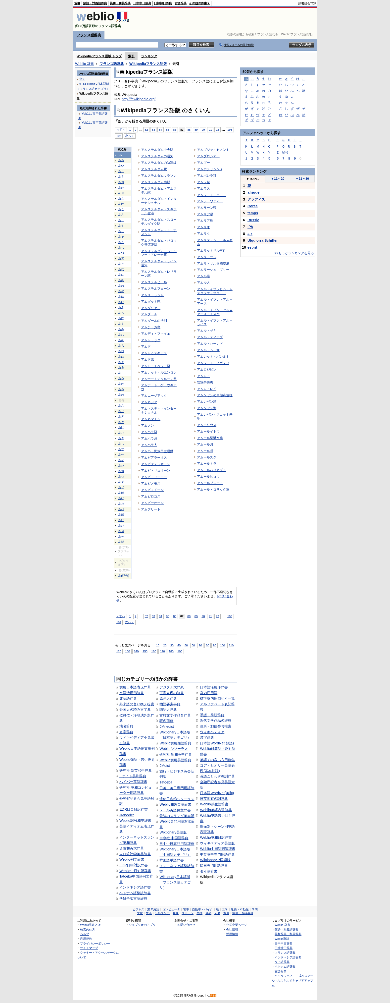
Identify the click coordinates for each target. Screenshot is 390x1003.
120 (118, 651)
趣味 (176, 913)
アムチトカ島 (150, 327)
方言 (226, 913)
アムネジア (149, 402)
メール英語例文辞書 (175, 810)
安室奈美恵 (205, 382)
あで (121, 482)
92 (217, 129)
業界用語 (153, 909)
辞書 (77, 3)
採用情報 (232, 934)
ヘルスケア (162, 913)
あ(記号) (123, 575)
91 (210, 129)
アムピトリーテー (154, 477)
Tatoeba (165, 782)
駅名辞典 (166, 721)
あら (121, 367)
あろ (121, 389)
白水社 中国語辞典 (173, 838)
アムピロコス (150, 496)
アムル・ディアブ (210, 337)
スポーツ (188, 913)
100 (222, 645)
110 (231, 645)
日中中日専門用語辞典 (176, 844)
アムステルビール (154, 282)
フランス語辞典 (89, 35)
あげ (121, 427)
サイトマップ (89, 947)
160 (153, 651)
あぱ (121, 520)
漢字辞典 (207, 737)
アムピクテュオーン (155, 464)
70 (200, 645)
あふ (121, 307)
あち (121, 247)
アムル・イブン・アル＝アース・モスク (215, 312)
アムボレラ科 (206, 175)
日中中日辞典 (142, 3)
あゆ (121, 356)
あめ (121, 340)
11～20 (278, 178)
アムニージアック (154, 395)
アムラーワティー (210, 201)
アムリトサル (206, 257)
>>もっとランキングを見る (294, 253)
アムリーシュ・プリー (213, 270)
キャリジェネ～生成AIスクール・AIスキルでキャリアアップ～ (292, 980)
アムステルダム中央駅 (157, 150)
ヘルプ (84, 934)
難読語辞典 (128, 698)
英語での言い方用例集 (217, 760)
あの (121, 291)
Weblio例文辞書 (131, 859)
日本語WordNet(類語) (217, 743)
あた (121, 242)
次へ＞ (129, 135)
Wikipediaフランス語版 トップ (99, 56)
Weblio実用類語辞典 (175, 743)
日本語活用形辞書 (214, 687)
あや (121, 351)
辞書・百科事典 (242, 913)
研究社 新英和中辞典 (135, 771)
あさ (121, 215)
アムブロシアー (208, 156)
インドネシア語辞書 (135, 887)
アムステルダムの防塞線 (159, 163)
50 (186, 645)
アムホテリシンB (209, 169)
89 (196, 129)
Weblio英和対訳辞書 (216, 837)
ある (121, 378)
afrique (253, 192)
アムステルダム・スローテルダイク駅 (159, 221)
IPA (250, 227)
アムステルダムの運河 (157, 156)
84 (160, 129)
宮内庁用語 (208, 693)
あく (121, 198)
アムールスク (206, 457)
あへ (121, 313)
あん (121, 405)
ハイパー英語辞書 (133, 782)
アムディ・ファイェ (155, 333)
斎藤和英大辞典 (131, 848)
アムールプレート (210, 483)
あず (121, 449)
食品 (208, 913)
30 (172, 645)
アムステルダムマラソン (159, 175)
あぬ (121, 280)
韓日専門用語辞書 (214, 866)
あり (121, 373)
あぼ (121, 514)
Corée (252, 206)
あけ (121, 204)
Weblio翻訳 (282, 938)
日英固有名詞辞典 (214, 799)
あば (121, 493)
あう (121, 171)
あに (121, 275)
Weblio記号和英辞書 (135, 821)
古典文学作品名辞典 (175, 715)
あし (121, 220)
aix (249, 234)
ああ (121, 160)
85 (167, 129)
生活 (149, 913)
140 (136, 651)
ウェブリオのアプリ (142, 924)
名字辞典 (126, 732)
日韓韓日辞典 (163, 3)
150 (145, 651)
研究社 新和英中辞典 (175, 754)
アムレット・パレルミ (213, 356)
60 (193, 645)
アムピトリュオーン (155, 470)
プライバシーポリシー (95, 943)
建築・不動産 (240, 909)
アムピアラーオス (154, 457)
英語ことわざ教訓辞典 (217, 776)
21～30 (302, 178)
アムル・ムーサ (208, 350)
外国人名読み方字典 (135, 710)
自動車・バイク (202, 909)
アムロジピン (206, 369)
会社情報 (232, 929)
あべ (121, 509)
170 (162, 651)
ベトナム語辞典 (285, 966)
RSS (213, 995)
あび (121, 498)
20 (164, 645)
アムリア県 (205, 214)
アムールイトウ (208, 431)
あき (121, 193)
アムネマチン (150, 419)
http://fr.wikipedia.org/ (138, 99)
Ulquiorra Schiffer (262, 240)
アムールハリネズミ (211, 470)
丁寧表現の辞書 (171, 693)
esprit (252, 247)
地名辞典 (126, 726)
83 (153, 129)
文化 (140, 913)
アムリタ (203, 233)
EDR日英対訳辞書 (133, 809)
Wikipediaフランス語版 (148, 64)
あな (121, 269)
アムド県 (147, 359)
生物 (199, 913)
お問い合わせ (186, 924)
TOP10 (252, 179)
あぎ (121, 416)
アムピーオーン (152, 503)
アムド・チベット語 (155, 366)
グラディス (256, 199)
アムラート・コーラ (211, 195)
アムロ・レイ (206, 389)
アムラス (203, 188)
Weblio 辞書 (84, 64)
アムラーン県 (206, 208)
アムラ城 (203, 182)
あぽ (121, 542)
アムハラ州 (149, 438)
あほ (121, 318)
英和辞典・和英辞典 (288, 934)
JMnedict (126, 815)
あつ (121, 253)
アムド (146, 346)
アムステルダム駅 (154, 169)
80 (207, 645)
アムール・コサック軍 (213, 489)
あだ (121, 465)
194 (118, 135)
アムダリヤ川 (150, 308)
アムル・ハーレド (210, 343)
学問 (255, 909)
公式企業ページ (236, 924)
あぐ (121, 422)
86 (174, 129)
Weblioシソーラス (173, 749)
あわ (121, 394)
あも (121, 345)
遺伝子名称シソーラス (176, 799)
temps (252, 213)
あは (121, 296)
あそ (121, 236)
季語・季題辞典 (212, 715)
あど (121, 487)
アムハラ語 (149, 432)
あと (121, 264)
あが (121, 411)
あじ (121, 444)
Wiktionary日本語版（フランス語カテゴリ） (175, 882)
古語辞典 (181, 3)
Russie (253, 220)
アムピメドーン (152, 490)
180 (171, 651)
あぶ (121, 503)
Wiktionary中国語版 (215, 860)
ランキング (149, 56)
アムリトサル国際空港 (213, 263)
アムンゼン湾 (206, 401)
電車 (186, 909)
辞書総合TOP (307, 3)
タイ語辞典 (282, 961)
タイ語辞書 (208, 871)
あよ (121, 362)
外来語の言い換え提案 (136, 704)
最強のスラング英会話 (176, 816)
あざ (121, 438)
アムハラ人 (149, 445)
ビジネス (138, 909)
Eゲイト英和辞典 (132, 776)
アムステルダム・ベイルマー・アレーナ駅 (159, 253)
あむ (121, 334)
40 (179, 645)
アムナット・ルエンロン (159, 372)
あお (121, 182)
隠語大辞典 (168, 710)
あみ (121, 329)
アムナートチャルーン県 (159, 379)
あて (121, 258)
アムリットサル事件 (211, 250)
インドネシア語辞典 (288, 957)
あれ (121, 384)
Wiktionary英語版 (173, 832)
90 (203, 129)
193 (229, 129)
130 (127, 651)
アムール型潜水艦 (210, 438)
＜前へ (120, 129)
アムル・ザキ (206, 331)
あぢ (121, 471)
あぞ (121, 460)
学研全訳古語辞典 (133, 898)
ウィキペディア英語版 (217, 843)
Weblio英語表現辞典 (216, 810)
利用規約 (86, 938)
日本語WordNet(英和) (217, 793)
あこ (121, 209)
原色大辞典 (168, 698)
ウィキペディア (212, 732)
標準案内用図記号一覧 (217, 698)
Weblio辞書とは (90, 924)
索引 (131, 56)
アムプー (203, 163)
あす (121, 225)
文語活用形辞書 (131, 693)
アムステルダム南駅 (155, 182)
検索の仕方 (87, 929)
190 (179, 651)
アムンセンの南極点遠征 (215, 395)
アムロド (203, 376)
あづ (121, 476)
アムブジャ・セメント (213, 150)
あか (121, 187)
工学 (225, 909)
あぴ (121, 525)
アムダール (149, 314)
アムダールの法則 (154, 321)
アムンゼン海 (206, 408)
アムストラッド (152, 295)
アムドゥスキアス (154, 353)
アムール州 (205, 451)
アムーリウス (206, 425)
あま (121, 324)
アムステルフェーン (155, 288)
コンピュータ (171, 909)
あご (121, 433)
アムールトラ (206, 463)
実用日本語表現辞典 (135, 687)
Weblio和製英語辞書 (175, 804)
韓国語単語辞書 (171, 860)
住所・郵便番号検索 (215, 726)
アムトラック (150, 340)
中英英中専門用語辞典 (217, 854)
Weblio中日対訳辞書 (135, 871)
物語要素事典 (169, 704)
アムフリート (150, 509)
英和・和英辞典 (120, 3)
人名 (217, 913)
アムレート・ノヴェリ (213, 363)
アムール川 (205, 444)
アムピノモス (150, 483)
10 (157, 645)
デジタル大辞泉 (171, 687)
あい (121, 165)
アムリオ (203, 227)
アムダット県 (150, 301)
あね (121, 285)
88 (189, 129)
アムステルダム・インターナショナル (159, 201)
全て (82, 79)
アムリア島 (205, 221)
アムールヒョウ (208, 476)
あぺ (121, 536)
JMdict (164, 766)
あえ (121, 176)
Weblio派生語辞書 (214, 804)
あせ (121, 231)
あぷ (121, 531)
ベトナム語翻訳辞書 (135, 893)
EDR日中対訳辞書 (133, 865)
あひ (121, 302)
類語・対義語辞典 (95, 3)
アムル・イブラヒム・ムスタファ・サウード (215, 291)
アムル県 (203, 276)
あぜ (121, 454)
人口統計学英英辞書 (135, 854)
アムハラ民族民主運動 (157, 451)
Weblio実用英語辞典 (175, 760)
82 (146, 129)
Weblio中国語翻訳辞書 (217, 849)
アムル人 (203, 282)
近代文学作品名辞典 (215, 721)
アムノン (147, 425)
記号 (285, 152)
